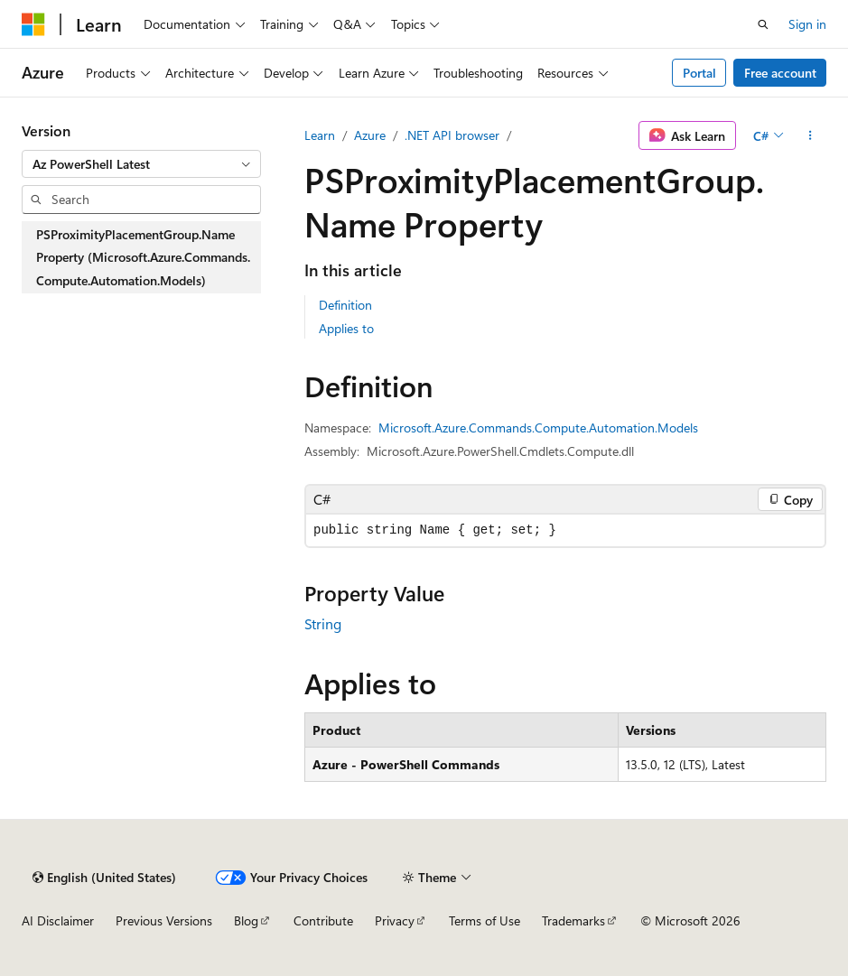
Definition (345, 304)
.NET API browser (452, 135)
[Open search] (763, 24)
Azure (370, 135)
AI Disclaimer (58, 920)
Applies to (346, 328)
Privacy (395, 920)
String (322, 623)
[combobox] (141, 164)
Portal (699, 72)
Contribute (323, 920)
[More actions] (810, 135)
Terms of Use (484, 920)
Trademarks (573, 920)
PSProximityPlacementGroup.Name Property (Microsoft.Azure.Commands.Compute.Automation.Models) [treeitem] (143, 257)
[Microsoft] (33, 24)
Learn (319, 135)
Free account (780, 72)
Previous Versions (164, 920)
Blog (246, 920)
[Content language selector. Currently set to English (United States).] (104, 877)
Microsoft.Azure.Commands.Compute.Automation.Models (538, 427)
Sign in (807, 24)
